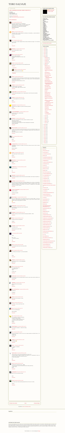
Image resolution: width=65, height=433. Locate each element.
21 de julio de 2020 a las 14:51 (19, 152)
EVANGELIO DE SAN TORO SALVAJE (49, 185)
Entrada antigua (37, 403)
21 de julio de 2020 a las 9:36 (20, 48)
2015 (45, 130)
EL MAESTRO (45, 178)
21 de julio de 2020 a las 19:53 (18, 266)
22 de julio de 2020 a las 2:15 (18, 308)
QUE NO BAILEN (47, 73)
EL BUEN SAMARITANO (47, 173)
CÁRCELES (47, 106)
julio (45, 64)
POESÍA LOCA (45, 229)
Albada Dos (14, 48)
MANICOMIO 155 (47, 80)
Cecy (13, 308)
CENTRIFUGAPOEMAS (47, 158)
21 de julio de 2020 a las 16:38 (21, 197)
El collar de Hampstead (15, 189)
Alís (12, 250)
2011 (45, 135)
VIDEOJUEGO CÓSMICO (47, 247)
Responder (13, 28)
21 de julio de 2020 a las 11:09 (19, 97)
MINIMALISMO (45, 211)
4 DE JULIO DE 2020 (48, 109)
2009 (45, 138)
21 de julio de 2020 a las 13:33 (18, 136)
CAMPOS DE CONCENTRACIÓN (48, 77)
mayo (46, 117)
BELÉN (44, 155)
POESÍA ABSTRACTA (46, 224)
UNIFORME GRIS (48, 86)
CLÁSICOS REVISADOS (47, 162)
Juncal (15, 69)
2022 (45, 53)
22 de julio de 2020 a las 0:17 (18, 302)
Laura (13, 363)
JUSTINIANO (45, 189)
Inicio (25, 403)
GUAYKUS (44, 187)
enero (46, 122)
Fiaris (13, 244)
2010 (45, 137)
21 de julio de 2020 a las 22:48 (20, 282)
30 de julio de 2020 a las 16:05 (18, 380)
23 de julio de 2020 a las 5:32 (19, 345)
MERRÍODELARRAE (46, 208)
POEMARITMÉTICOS (46, 214)
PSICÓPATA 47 (47, 72)
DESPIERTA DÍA (47, 93)
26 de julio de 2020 (48, 75)
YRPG (13, 76)
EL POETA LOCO (46, 181)
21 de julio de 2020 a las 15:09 (21, 166)
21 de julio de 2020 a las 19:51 (20, 259)
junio (46, 115)
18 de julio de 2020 (48, 88)
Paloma (13, 152)
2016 (45, 128)
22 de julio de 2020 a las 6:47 (21, 326)
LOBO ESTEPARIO (46, 194)
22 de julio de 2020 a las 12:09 (19, 339)
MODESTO (46, 89)
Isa (12, 22)
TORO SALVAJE (17, 4)
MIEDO (44, 209)
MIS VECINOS (47, 85)
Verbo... (13, 345)
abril (45, 118)
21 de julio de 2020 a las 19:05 (18, 244)
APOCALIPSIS (45, 150)
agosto (46, 63)
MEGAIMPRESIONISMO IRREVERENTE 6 (49, 83)
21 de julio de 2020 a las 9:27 (17, 40)
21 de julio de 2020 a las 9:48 (21, 69)
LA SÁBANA (47, 112)
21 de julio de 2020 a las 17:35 (20, 212)
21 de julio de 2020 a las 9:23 (18, 31)
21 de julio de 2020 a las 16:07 (24, 189)
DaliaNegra (13, 282)
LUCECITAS (47, 108)
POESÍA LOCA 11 (47, 92)
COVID (44, 165)
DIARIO (44, 170)
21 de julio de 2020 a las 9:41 (18, 54)
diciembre (46, 57)
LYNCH (44, 197)
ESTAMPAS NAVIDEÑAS (47, 183)
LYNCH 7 (46, 111)
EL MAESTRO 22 (47, 68)
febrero (46, 121)
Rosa (13, 266)
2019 (45, 124)
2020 (45, 56)
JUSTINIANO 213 (47, 67)
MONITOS (44, 213)
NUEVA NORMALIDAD (48, 81)
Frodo (13, 380)
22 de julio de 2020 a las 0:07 (18, 296)
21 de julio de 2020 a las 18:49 (17, 233)
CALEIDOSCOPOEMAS (47, 157)
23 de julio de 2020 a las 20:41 (18, 363)
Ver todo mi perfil (50, 11)
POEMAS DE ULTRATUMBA (47, 218)
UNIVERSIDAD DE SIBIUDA (47, 242)
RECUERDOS (45, 236)
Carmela (13, 97)
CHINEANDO (45, 160)
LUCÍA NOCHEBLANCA (47, 195)
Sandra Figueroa (14, 326)
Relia (13, 54)
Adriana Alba (14, 205)
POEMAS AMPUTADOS (47, 216)
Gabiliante (13, 118)
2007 (45, 141)
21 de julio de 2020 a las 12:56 (20, 118)
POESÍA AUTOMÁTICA (46, 226)
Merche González (14, 127)
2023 (45, 52)
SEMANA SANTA (46, 239)
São (12, 136)
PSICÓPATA (45, 232)
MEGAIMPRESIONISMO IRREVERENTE (47, 206)
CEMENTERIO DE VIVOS (49, 102)
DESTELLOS (45, 168)
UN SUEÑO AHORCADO (49, 105)
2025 (45, 49)
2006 (45, 142)
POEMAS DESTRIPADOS (47, 219)
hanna (13, 296)
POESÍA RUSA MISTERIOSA (47, 231)
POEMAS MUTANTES (46, 221)
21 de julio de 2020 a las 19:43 (18, 250)
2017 (45, 127)
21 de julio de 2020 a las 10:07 (18, 76)
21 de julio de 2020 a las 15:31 (20, 175)
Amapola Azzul (14, 166)
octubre (46, 60)
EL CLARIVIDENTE (46, 175)
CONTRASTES (45, 163)
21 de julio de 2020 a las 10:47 (21, 91)
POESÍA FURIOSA (46, 227)
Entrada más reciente (13, 403)
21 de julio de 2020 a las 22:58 (23, 289)
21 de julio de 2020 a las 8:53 (17, 22)
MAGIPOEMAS (45, 199)
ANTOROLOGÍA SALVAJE (47, 43)
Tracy (13, 302)
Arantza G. (13, 259)
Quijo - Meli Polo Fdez (15, 289)
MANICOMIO (45, 200)
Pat (12, 40)
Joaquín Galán (14, 91)
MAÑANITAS (45, 202)
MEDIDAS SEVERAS (48, 96)
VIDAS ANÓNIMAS (46, 244)
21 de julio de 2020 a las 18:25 (20, 225)
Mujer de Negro (14, 197)
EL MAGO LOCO (45, 180)
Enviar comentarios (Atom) (27, 406)
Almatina (13, 339)
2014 (45, 131)
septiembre (47, 61)
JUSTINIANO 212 (47, 95)
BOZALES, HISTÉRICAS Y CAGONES (49, 101)
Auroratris (13, 225)
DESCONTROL (45, 167)
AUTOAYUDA (45, 152)
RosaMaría (13, 212)
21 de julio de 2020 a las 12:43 (23, 111)
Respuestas (14, 67)
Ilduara (13, 31)
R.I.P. (44, 234)
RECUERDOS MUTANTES (47, 237)
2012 (45, 134)
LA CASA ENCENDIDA (15, 111)
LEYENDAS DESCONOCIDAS (48, 192)
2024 (45, 50)
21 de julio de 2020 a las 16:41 (20, 205)
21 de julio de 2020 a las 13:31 (22, 127)
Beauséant (13, 175)
